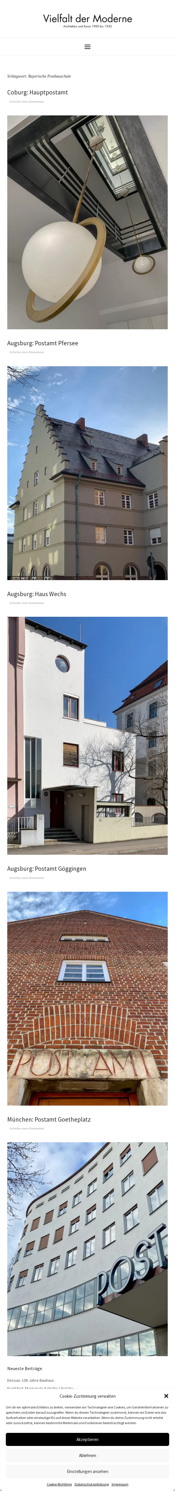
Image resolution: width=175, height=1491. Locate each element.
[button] (166, 1396)
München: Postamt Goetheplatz (49, 1119)
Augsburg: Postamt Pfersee (42, 343)
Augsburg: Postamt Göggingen (46, 869)
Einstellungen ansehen (87, 1471)
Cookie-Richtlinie (59, 1484)
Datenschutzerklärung (92, 1484)
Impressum (120, 1484)
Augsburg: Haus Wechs (36, 594)
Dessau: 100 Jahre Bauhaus (30, 1380)
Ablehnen (87, 1455)
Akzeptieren (87, 1439)
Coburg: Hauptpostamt (37, 92)
